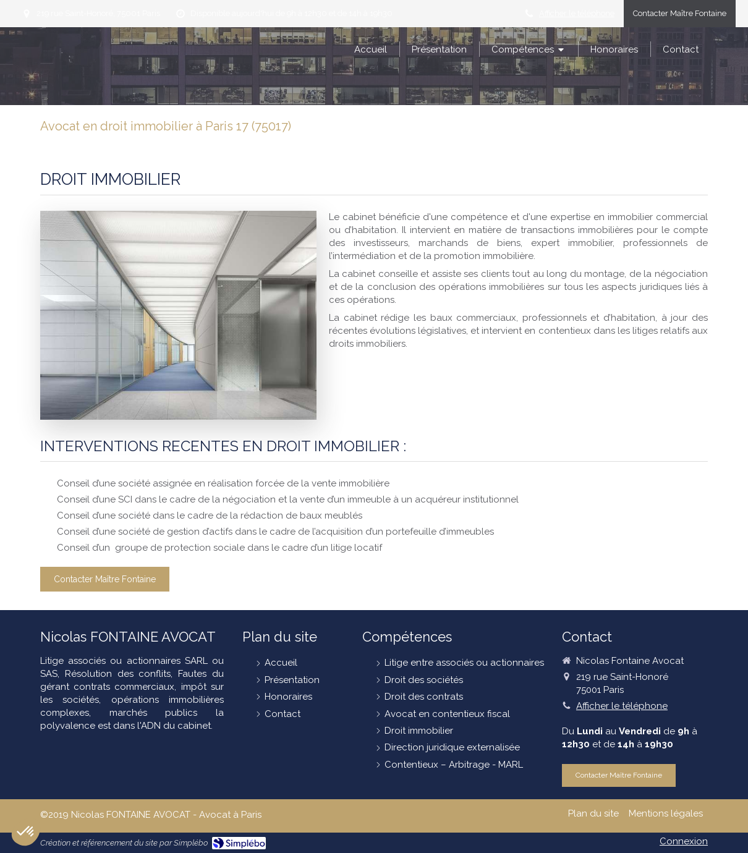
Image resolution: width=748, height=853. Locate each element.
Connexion (684, 841)
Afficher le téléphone (576, 13)
